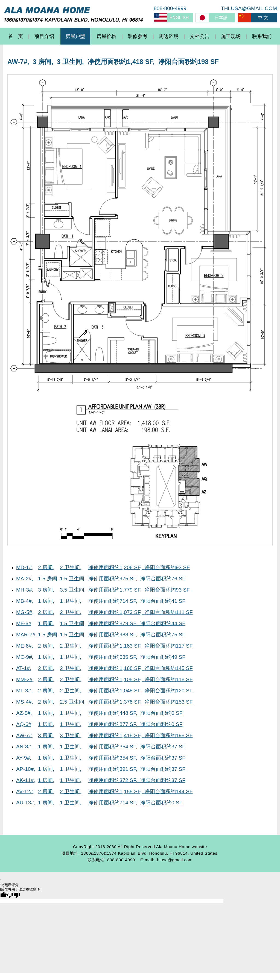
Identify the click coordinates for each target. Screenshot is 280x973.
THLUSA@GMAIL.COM (249, 8)
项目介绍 (44, 36)
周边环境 (169, 36)
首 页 (15, 36)
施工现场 (231, 36)
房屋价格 (106, 36)
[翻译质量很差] (13, 895)
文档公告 (199, 36)
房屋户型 (75, 36)
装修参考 (137, 36)
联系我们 (262, 36)
